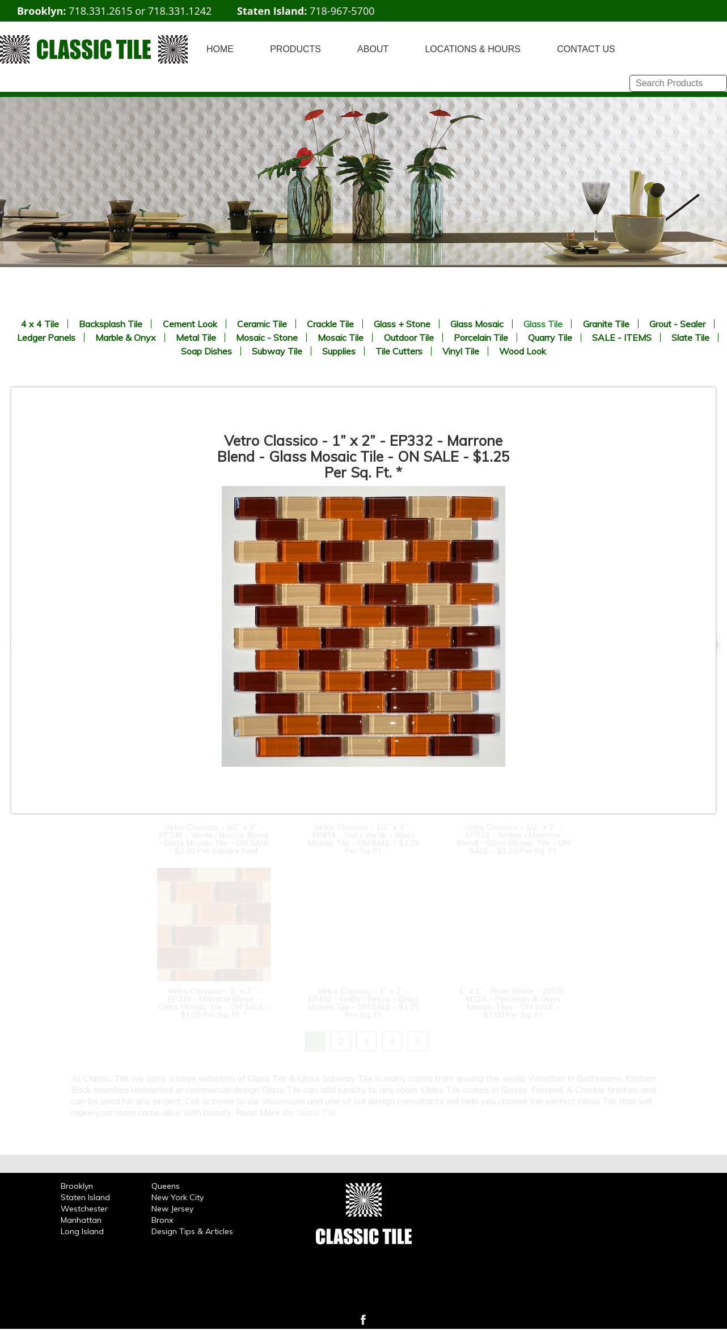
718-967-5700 (342, 11)
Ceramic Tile (262, 323)
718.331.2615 (100, 11)
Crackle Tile (330, 323)
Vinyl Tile (460, 351)
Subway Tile (277, 351)
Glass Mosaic (477, 323)
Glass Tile (543, 323)
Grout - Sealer (677, 323)
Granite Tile (606, 323)
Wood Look (522, 351)
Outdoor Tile (409, 337)
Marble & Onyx (125, 337)
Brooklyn (77, 1186)
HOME (220, 49)
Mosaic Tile (340, 337)
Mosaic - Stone (267, 337)
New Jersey (172, 1209)
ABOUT (372, 49)
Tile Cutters (398, 351)
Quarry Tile (550, 337)
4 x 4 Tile (40, 323)
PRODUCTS (295, 49)
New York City (177, 1197)
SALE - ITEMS (622, 337)
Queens (165, 1186)
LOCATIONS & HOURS (473, 49)
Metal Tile (196, 337)
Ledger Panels (46, 337)
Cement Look (190, 323)
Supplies (339, 351)
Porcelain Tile (481, 337)
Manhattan (81, 1220)
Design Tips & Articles (192, 1231)
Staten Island (85, 1197)
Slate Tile (690, 337)
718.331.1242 (180, 11)
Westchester (84, 1209)
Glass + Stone (402, 323)
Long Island (82, 1231)
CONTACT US (586, 49)
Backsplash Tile (110, 323)
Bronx (162, 1220)
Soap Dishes (206, 351)
